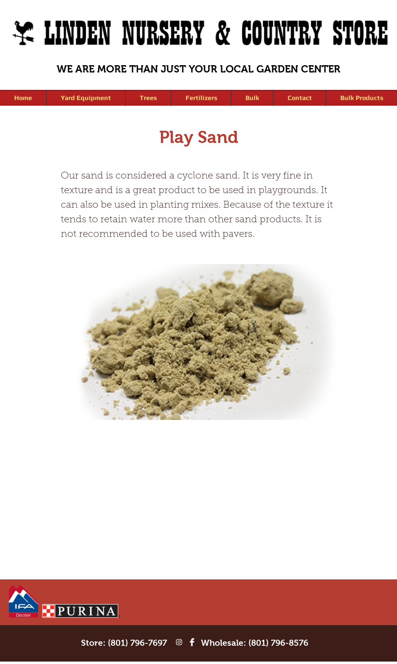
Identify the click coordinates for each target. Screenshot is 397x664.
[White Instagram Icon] (179, 642)
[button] (148, 98)
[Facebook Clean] (192, 642)
